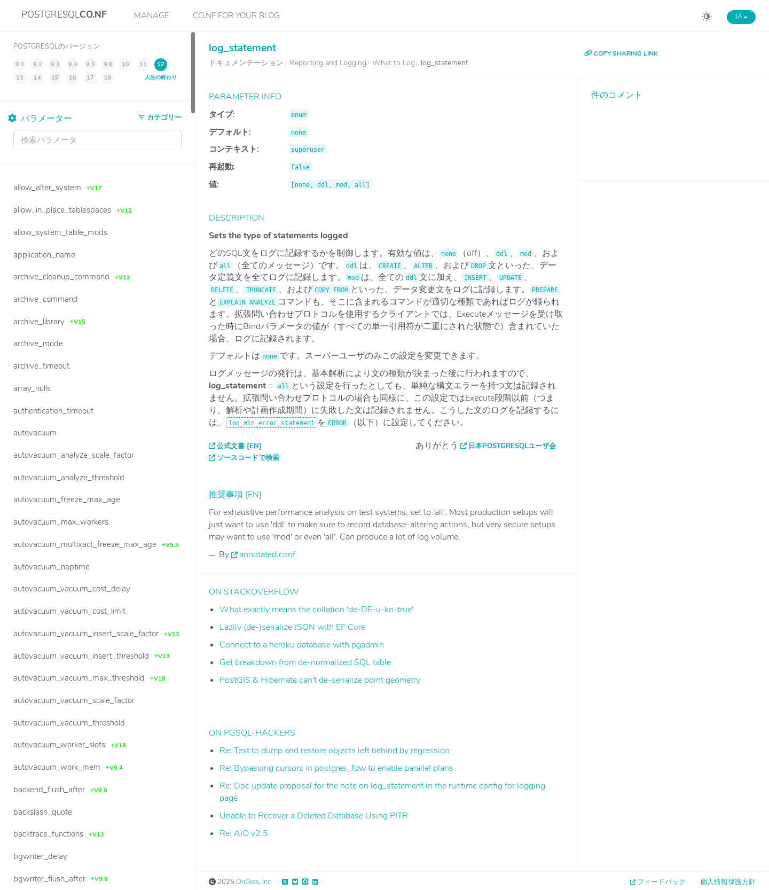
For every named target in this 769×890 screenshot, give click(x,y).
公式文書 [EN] (239, 446)
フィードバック (661, 882)
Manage (151, 15)
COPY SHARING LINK (621, 53)
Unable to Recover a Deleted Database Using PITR (313, 816)
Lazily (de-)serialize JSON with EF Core (292, 627)
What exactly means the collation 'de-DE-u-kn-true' (316, 609)
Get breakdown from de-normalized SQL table (305, 662)
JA (741, 16)
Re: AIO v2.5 (243, 833)
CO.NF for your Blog (236, 15)
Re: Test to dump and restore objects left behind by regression (334, 750)
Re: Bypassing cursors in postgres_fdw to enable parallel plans (336, 768)
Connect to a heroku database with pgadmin (301, 645)
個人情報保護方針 (728, 882)
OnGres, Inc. (254, 882)
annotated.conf (267, 554)
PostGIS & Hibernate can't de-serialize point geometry (319, 680)
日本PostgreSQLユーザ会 (512, 446)
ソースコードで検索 (248, 458)
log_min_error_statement (272, 422)
